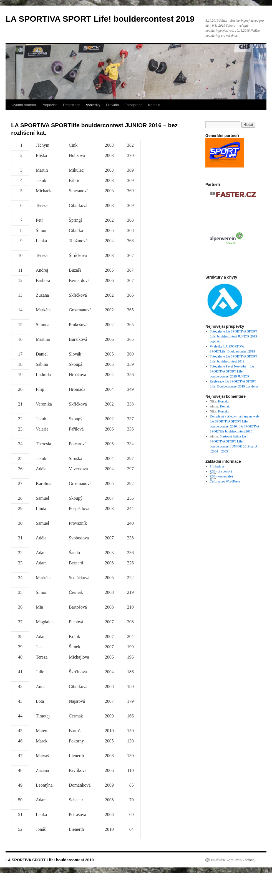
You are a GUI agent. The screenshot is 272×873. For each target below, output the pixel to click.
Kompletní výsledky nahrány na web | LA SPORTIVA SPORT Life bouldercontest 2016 (235, 421)
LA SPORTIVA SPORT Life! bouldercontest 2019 (100, 18)
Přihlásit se (217, 466)
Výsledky (93, 105)
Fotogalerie (133, 105)
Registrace (71, 105)
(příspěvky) (221, 471)
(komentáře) (221, 476)
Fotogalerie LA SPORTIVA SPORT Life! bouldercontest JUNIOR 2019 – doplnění (235, 336)
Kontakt (154, 105)
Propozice (49, 105)
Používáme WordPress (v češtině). (233, 860)
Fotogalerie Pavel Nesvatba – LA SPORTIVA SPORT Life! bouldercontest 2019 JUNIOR (232, 371)
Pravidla (112, 105)
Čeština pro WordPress (225, 481)
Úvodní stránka (24, 105)
